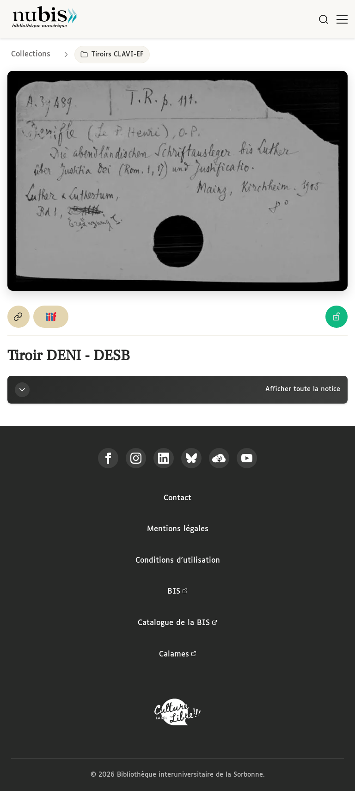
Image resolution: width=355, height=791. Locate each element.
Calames (177, 655)
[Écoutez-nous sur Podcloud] (219, 458)
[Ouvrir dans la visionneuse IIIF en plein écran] (177, 181)
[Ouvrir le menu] (342, 19)
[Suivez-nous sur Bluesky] (191, 458)
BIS (177, 592)
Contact (177, 498)
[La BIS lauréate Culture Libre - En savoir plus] (177, 714)
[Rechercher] (323, 19)
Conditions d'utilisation (177, 560)
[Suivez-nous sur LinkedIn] (163, 458)
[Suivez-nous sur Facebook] (108, 458)
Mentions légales (177, 529)
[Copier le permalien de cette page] (18, 317)
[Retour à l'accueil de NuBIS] (44, 19)
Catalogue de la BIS (177, 623)
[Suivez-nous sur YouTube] (247, 458)
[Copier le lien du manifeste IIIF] (50, 317)
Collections (30, 54)
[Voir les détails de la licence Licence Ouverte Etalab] (336, 317)
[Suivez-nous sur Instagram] (136, 458)
